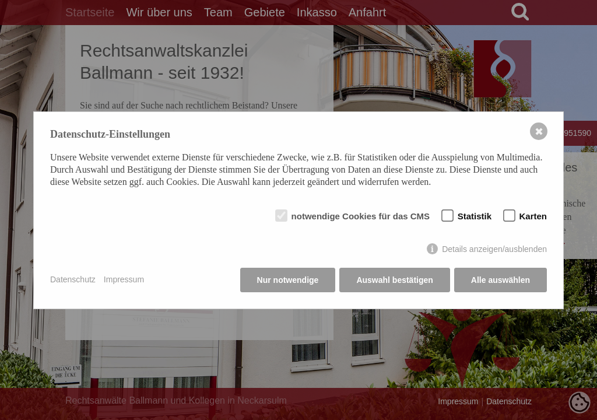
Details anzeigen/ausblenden (494, 249)
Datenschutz (73, 279)
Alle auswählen (500, 280)
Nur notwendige (288, 280)
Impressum (124, 279)
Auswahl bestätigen (394, 280)
